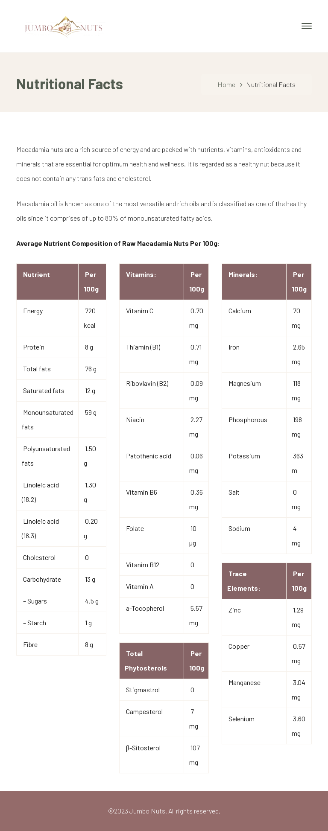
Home (226, 84)
